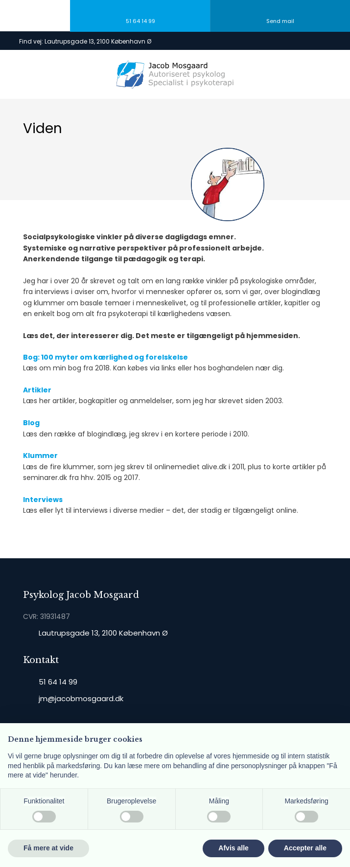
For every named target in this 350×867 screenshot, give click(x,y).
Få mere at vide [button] (48, 848)
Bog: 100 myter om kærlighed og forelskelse (105, 357)
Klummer (40, 455)
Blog (31, 423)
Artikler (37, 390)
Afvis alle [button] (233, 848)
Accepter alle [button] (305, 848)
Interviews (43, 499)
